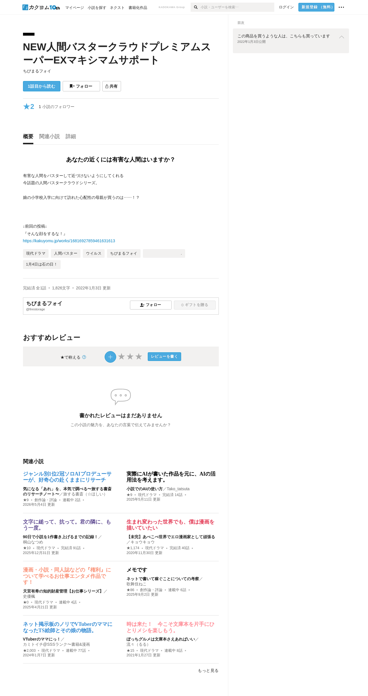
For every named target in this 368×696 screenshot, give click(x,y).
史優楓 (29, 596)
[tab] (29, 138)
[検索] (196, 7)
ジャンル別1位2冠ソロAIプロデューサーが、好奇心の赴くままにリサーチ (67, 477)
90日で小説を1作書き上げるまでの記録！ (60, 537)
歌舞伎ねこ (136, 584)
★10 (27, 548)
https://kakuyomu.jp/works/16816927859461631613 (69, 241)
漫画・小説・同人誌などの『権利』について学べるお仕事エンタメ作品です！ (67, 576)
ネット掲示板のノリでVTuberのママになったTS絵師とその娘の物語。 (67, 627)
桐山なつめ (33, 542)
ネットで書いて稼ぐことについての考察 (162, 578)
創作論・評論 (45, 500)
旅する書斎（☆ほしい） (85, 494)
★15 (130, 651)
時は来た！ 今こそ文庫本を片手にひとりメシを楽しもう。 (170, 627)
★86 (130, 590)
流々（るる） (138, 644)
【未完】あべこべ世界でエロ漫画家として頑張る (170, 537)
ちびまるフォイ (37, 71)
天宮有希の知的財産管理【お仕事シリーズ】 (63, 591)
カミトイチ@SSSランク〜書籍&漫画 (56, 644)
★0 (26, 602)
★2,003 (29, 651)
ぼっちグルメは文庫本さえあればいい (160, 639)
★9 (26, 500)
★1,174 (132, 548)
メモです (136, 570)
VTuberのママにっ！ (42, 639)
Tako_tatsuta (178, 489)
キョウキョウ (143, 542)
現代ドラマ (147, 495)
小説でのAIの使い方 (144, 489)
